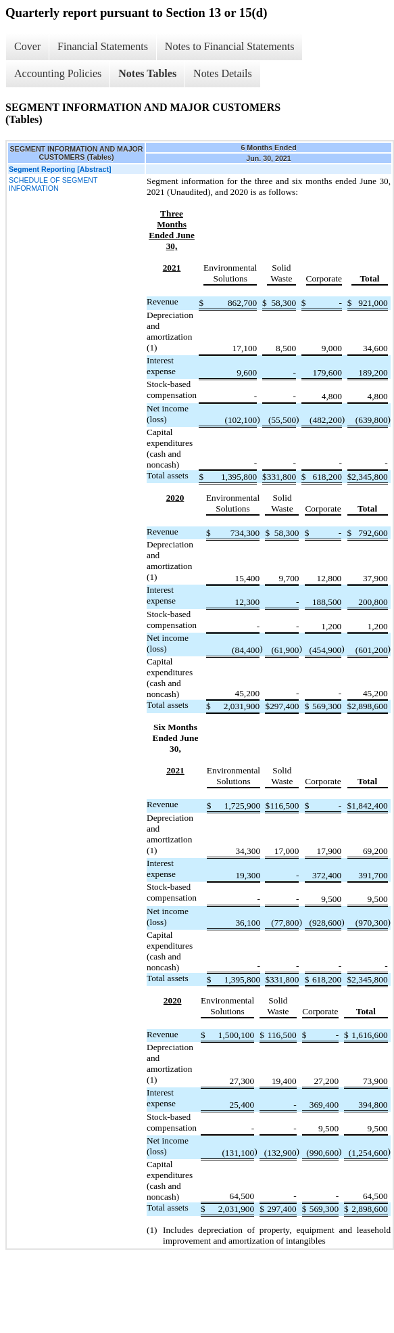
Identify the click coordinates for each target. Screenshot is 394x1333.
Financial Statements (102, 46)
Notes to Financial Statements (230, 46)
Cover (27, 46)
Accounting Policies (57, 73)
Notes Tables (147, 73)
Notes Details (222, 73)
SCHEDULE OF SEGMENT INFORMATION (53, 184)
